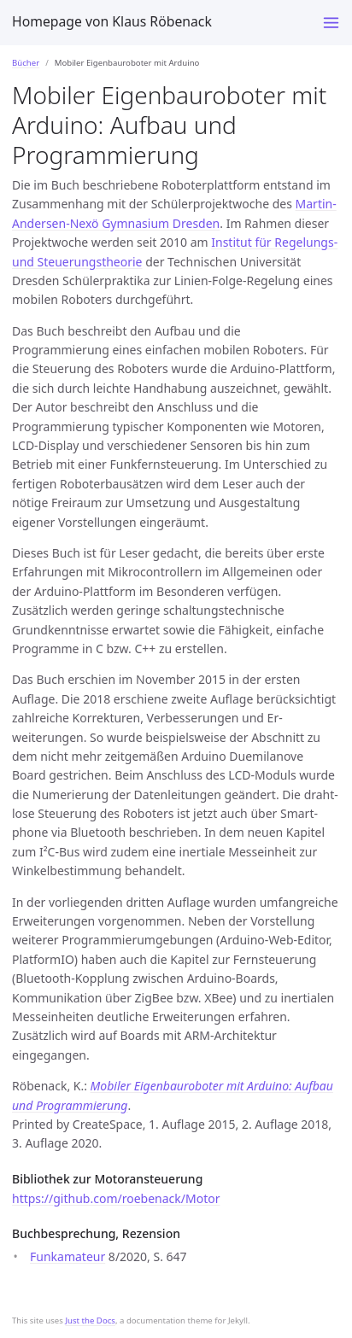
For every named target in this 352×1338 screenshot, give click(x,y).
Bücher (25, 62)
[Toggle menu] (331, 22)
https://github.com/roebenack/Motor (116, 1198)
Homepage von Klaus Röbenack (112, 21)
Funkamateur (67, 1256)
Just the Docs (90, 1320)
